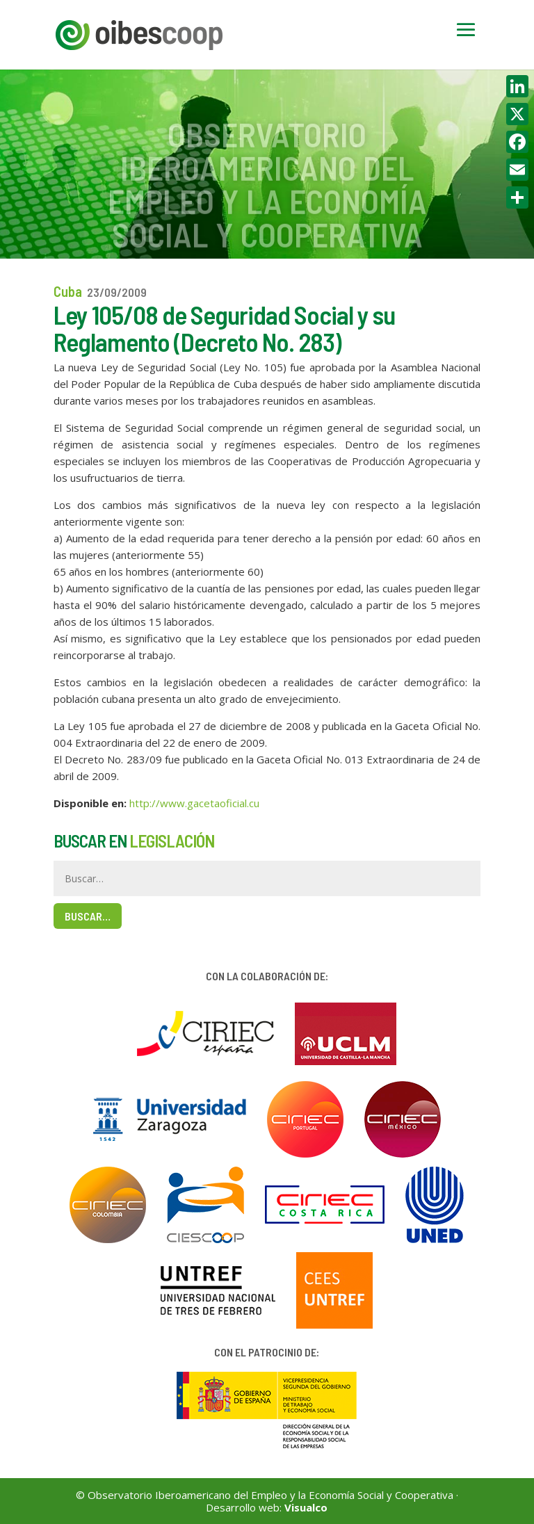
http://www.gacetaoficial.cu (194, 803)
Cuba (68, 291)
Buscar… (88, 916)
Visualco (305, 1507)
